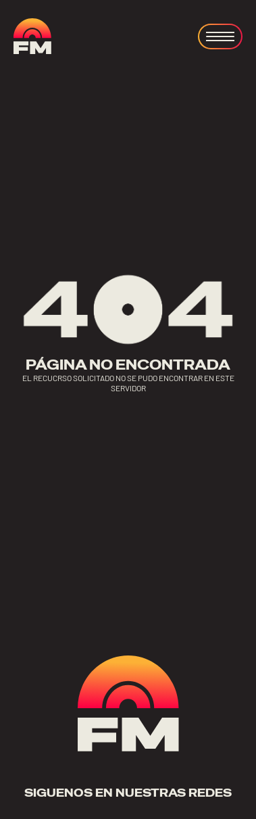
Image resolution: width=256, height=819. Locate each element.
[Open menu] (220, 36)
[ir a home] (32, 36)
